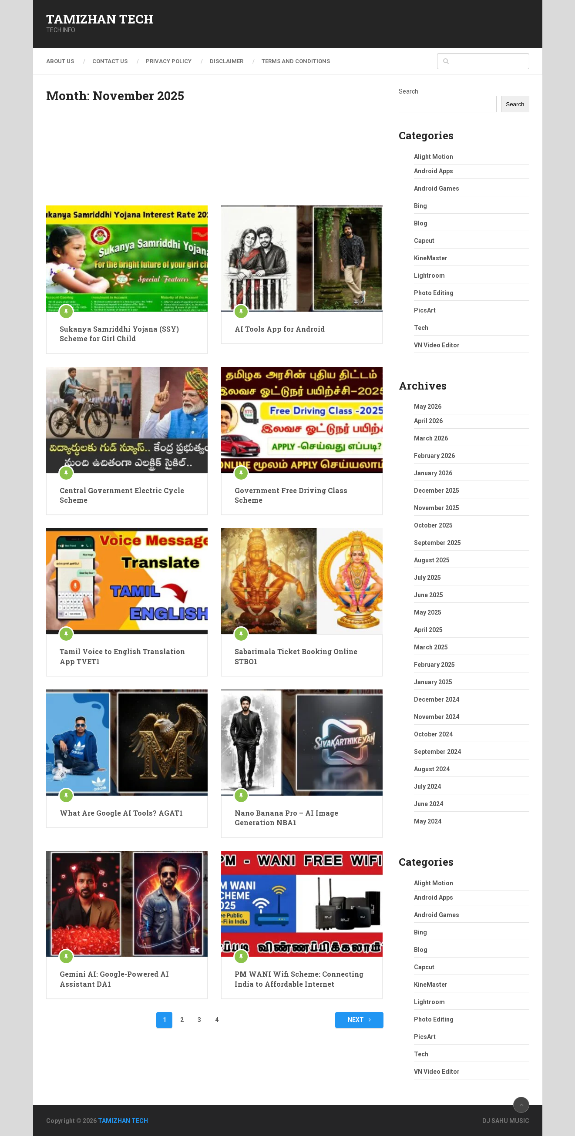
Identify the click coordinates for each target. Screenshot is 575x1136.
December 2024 (436, 699)
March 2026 (431, 438)
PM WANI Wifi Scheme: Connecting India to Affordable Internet (299, 978)
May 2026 (427, 406)
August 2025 (432, 560)
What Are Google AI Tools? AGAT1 (121, 812)
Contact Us (110, 61)
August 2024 (432, 769)
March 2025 (431, 647)
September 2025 (437, 542)
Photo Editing (434, 292)
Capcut (424, 240)
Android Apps (433, 171)
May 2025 (427, 612)
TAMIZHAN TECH (99, 19)
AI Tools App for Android (280, 328)
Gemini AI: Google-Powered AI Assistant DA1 (114, 978)
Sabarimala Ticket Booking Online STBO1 (296, 656)
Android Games (436, 188)
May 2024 (427, 821)
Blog (420, 223)
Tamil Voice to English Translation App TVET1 (122, 656)
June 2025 (428, 595)
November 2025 (436, 507)
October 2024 (433, 734)
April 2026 (428, 420)
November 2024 (436, 716)
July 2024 (427, 786)
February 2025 (434, 664)
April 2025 (428, 629)
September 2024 (437, 751)
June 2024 (428, 803)
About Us (60, 61)
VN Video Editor (437, 345)
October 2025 (433, 525)
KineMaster (430, 258)
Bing (420, 205)
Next (359, 1019)
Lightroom (429, 275)
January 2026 (433, 473)
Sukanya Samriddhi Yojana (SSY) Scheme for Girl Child (119, 333)
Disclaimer (226, 61)
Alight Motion (433, 156)
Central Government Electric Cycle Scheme (122, 495)
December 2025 (436, 490)
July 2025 (427, 577)
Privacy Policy (169, 61)
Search (408, 91)
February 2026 (434, 455)
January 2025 (433, 682)
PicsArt (425, 310)
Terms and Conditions (296, 61)
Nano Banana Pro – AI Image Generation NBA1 (286, 817)
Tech (421, 327)
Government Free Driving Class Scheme (291, 495)
